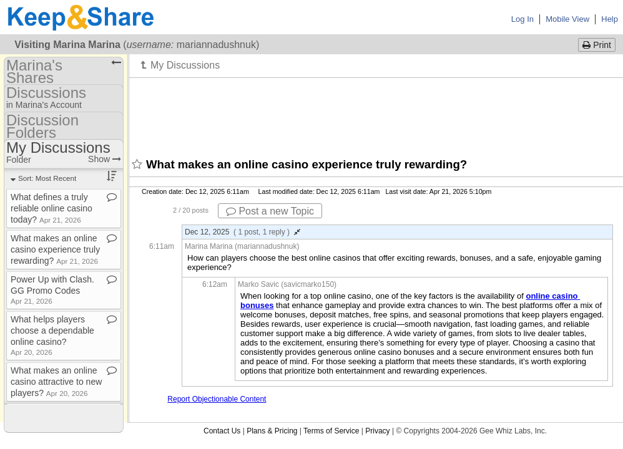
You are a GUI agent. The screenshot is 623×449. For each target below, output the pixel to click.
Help (609, 19)
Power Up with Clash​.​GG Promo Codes (52, 289)
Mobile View (567, 19)
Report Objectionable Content (216, 399)
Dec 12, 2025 (242, 232)
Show (104, 159)
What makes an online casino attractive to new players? (56, 381)
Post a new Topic (270, 211)
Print (596, 45)
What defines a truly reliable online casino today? (51, 208)
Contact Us (222, 431)
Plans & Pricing (272, 431)
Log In (522, 19)
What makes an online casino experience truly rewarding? (55, 249)
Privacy (377, 431)
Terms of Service (331, 431)
